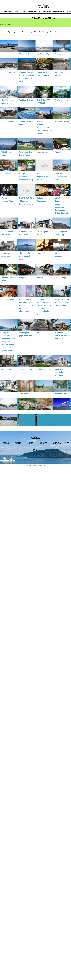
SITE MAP (47, 445)
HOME (1, 24)
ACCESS (67, 442)
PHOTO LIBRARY (25, 445)
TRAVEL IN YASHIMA (19, 11)
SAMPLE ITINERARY (31, 11)
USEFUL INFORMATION (58, 11)
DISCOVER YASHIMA (6, 11)
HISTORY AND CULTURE (45, 11)
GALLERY (34, 445)
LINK (41, 445)
